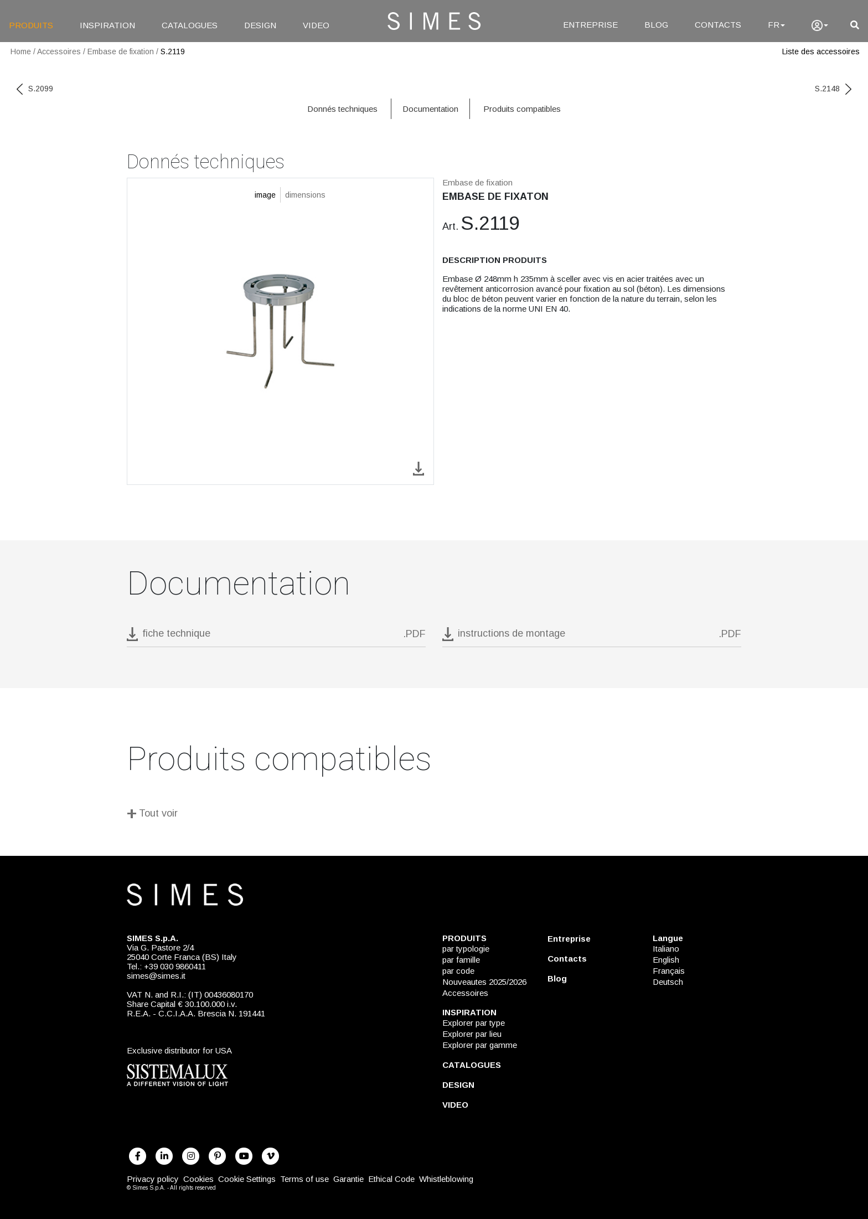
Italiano (666, 948)
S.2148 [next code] (833, 88)
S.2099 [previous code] (35, 88)
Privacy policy (153, 1179)
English (666, 959)
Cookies (198, 1179)
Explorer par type (473, 1022)
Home (21, 51)
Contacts (567, 958)
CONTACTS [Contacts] (718, 24)
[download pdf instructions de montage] (591, 637)
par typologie (465, 948)
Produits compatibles (522, 108)
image (265, 194)
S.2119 (173, 51)
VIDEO (316, 25)
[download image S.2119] (418, 467)
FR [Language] (776, 24)
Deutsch (668, 981)
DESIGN (260, 25)
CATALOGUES (190, 25)
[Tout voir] (434, 815)
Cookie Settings (247, 1179)
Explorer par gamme (479, 1045)
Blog (557, 978)
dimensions (305, 194)
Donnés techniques (342, 108)
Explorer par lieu (472, 1034)
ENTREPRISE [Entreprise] (590, 24)
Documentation (430, 108)
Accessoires (59, 51)
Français (669, 970)
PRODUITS (31, 25)
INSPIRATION (107, 25)
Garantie (348, 1179)
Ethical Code (391, 1179)
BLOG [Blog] (656, 24)
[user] (820, 25)
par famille (461, 959)
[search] (854, 25)
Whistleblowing (446, 1179)
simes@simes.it (156, 975)
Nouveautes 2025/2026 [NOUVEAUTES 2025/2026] (484, 981)
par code (458, 970)
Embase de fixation (120, 51)
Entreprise (569, 938)
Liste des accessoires (821, 51)
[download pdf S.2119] (276, 637)
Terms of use (304, 1179)
